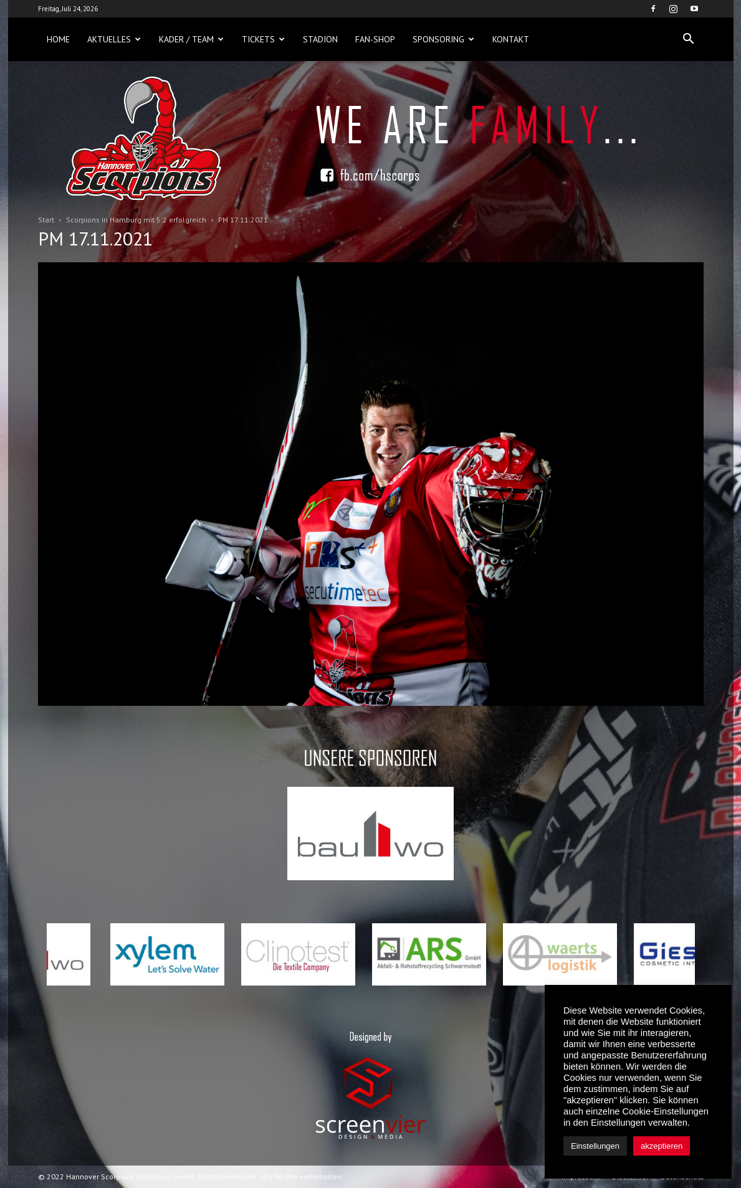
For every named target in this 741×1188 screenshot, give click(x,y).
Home (58, 39)
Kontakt (510, 39)
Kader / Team (191, 39)
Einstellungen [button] (595, 1146)
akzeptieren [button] (661, 1146)
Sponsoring (443, 39)
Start (46, 219)
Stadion (320, 39)
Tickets (263, 39)
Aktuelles (114, 39)
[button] (689, 39)
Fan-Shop (375, 39)
